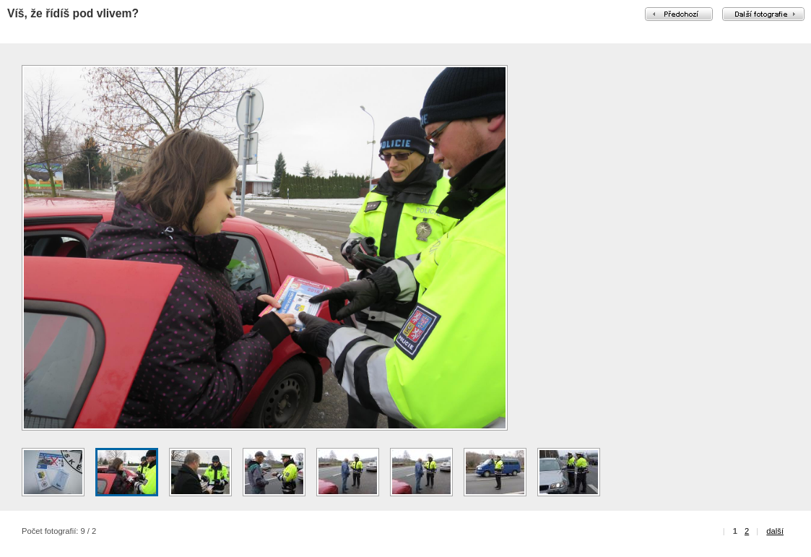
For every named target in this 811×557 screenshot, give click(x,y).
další (775, 531)
